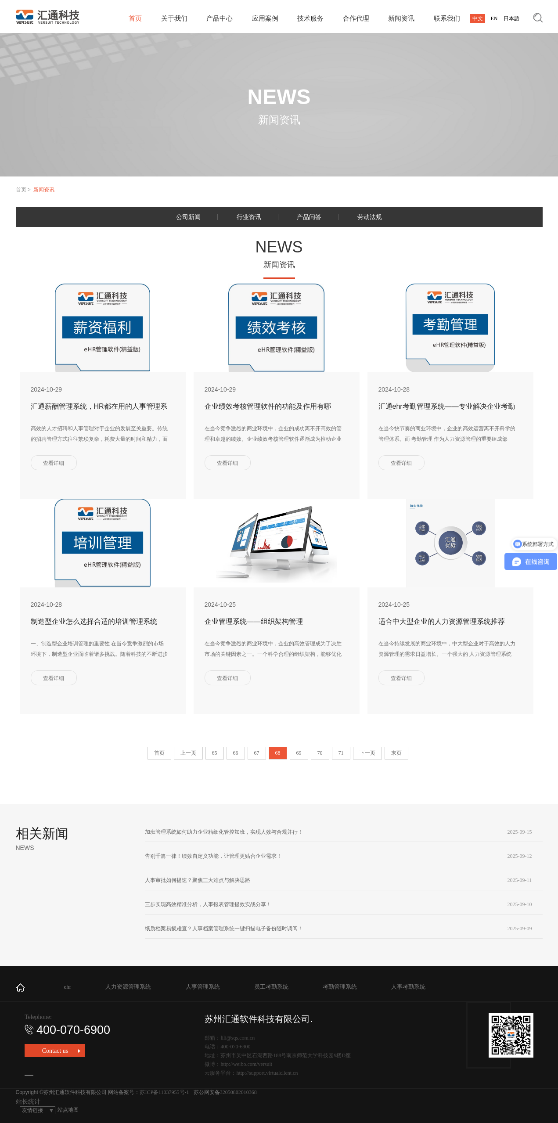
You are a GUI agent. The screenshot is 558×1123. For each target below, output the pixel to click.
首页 (135, 18)
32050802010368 (238, 1092)
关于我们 (174, 18)
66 (235, 753)
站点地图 (68, 1110)
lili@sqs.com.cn (237, 1038)
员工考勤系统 (271, 986)
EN (494, 18)
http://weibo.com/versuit (246, 1064)
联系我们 (447, 18)
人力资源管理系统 (128, 986)
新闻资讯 (401, 18)
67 (256, 753)
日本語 (511, 18)
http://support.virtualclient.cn (267, 1073)
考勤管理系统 (340, 986)
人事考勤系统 (408, 986)
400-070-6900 (67, 1030)
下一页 (367, 753)
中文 (477, 18)
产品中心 (219, 18)
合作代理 (356, 18)
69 (299, 753)
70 (320, 753)
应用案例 (265, 18)
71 (341, 753)
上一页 (188, 753)
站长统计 (28, 1101)
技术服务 (310, 18)
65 (214, 753)
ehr (68, 986)
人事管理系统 (203, 986)
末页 (396, 753)
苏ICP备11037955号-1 (164, 1092)
